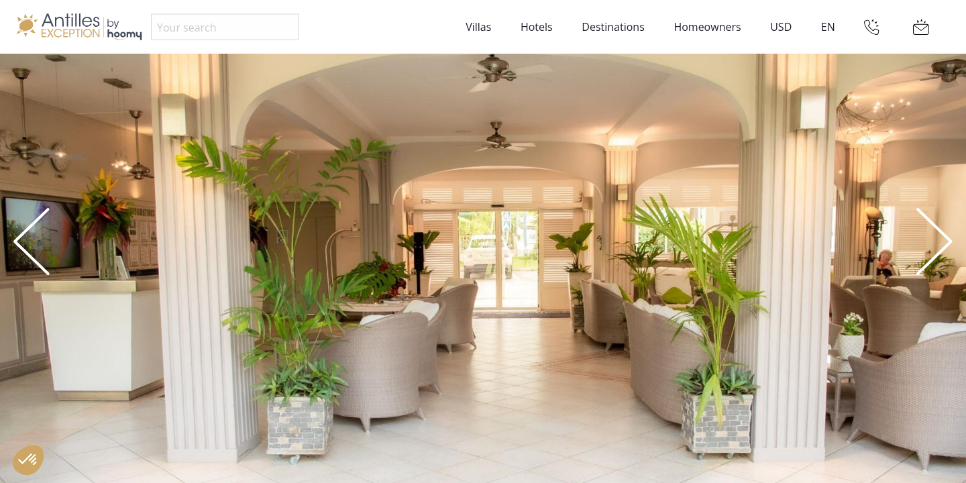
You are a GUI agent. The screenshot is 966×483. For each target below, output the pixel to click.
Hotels (537, 26)
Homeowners (707, 26)
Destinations (613, 26)
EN (828, 26)
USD (781, 26)
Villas (478, 26)
